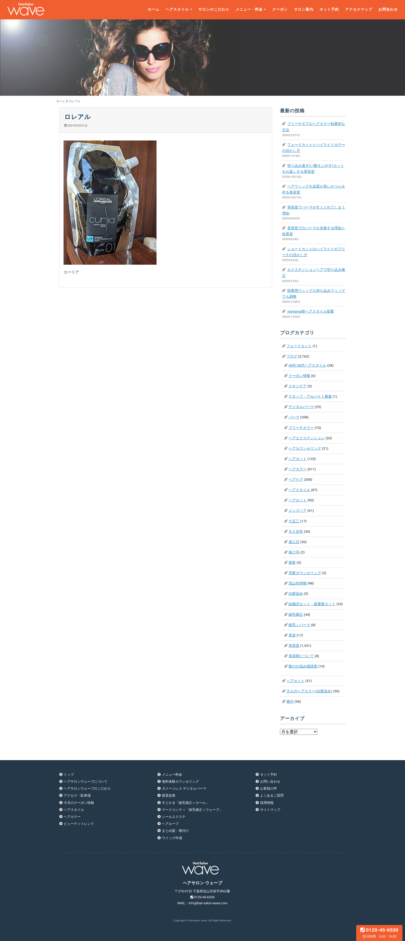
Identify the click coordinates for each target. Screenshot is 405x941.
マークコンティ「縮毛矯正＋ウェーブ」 (192, 810)
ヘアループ (170, 824)
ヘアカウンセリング (305, 448)
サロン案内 (303, 9)
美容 (292, 635)
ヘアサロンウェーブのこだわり (87, 788)
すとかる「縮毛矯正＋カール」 (185, 803)
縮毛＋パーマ (299, 625)
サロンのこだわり (213, 9)
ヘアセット (298, 500)
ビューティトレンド (79, 824)
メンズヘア (298, 510)
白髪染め (296, 593)
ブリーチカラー (301, 428)
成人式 (294, 542)
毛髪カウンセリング (305, 573)
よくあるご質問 (272, 795)
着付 (290, 701)
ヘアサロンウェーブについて (85, 781)
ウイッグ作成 (172, 838)
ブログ (291, 356)
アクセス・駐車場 (77, 795)
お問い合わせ (270, 781)
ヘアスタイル (177, 9)
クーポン (280, 9)
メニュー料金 (172, 774)
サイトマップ (270, 810)
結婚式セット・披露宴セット (312, 604)
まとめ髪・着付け (175, 831)
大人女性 (296, 531)
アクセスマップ (358, 9)
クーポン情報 (299, 376)
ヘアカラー (298, 469)
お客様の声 (268, 788)
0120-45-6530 (379, 932)
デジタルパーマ (301, 407)
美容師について (301, 656)
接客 (292, 562)
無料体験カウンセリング (180, 781)
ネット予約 (329, 9)
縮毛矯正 (296, 614)
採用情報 (267, 803)
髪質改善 (168, 795)
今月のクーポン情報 (79, 803)
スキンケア (298, 386)
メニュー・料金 (249, 9)
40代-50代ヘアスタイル (307, 365)
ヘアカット (298, 459)
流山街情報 (298, 583)
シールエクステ (173, 817)
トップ (69, 774)
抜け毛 (294, 552)
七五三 (294, 521)
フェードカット (299, 346)
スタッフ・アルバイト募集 (310, 396)
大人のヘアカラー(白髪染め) (309, 691)
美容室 (294, 645)
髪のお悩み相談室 (303, 666)
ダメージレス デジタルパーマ (184, 788)
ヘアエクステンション (307, 438)
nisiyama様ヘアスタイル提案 (310, 311)
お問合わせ (388, 9)
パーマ (294, 417)
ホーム (153, 9)
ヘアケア (296, 479)
